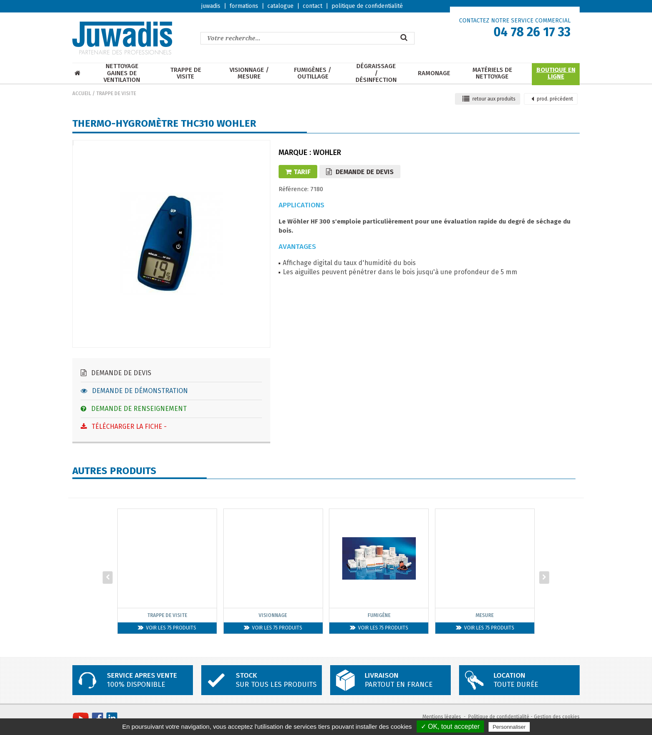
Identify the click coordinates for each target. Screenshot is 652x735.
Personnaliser (509, 727)
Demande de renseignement (134, 409)
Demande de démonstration (134, 391)
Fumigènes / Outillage (312, 73)
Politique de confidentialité (498, 717)
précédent (552, 99)
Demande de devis (116, 373)
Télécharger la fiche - (124, 426)
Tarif (298, 172)
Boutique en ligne (555, 73)
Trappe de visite (185, 73)
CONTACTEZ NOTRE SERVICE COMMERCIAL (514, 20)
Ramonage (434, 73)
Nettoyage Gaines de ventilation (122, 73)
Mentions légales (441, 717)
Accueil (81, 93)
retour (489, 99)
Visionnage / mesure (249, 73)
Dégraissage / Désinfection (376, 73)
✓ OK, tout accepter (450, 726)
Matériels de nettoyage (492, 73)
